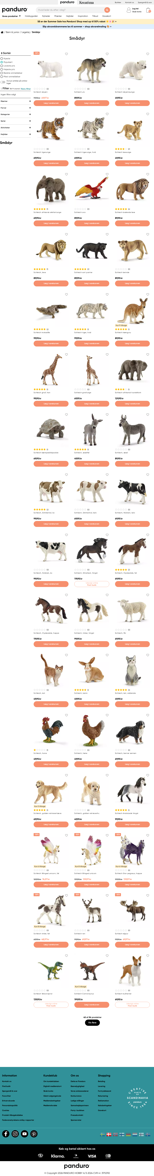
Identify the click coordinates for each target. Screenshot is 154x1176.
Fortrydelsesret (104, 1091)
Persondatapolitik (10, 1105)
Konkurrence (76, 1096)
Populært (8, 62)
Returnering (103, 1096)
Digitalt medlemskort (52, 1086)
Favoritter (6, 1096)
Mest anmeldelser (12, 76)
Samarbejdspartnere (79, 1105)
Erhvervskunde (8, 1101)
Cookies (5, 1110)
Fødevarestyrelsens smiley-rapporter (18, 1120)
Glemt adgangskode (52, 1096)
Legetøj (26, 32)
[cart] (148, 10)
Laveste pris (9, 66)
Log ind (135, 9)
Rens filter (26, 89)
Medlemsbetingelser (51, 1101)
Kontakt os (129, 2)
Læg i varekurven (51, 103)
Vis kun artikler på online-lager (17, 82)
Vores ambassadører (80, 1091)
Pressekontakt (77, 1115)
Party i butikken (77, 1110)
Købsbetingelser (105, 1105)
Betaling (101, 1081)
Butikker (118, 2)
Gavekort (102, 1110)
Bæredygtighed (77, 1086)
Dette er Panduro (78, 1081)
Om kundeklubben (51, 1081)
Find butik (6, 1086)
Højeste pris (9, 69)
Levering (101, 1086)
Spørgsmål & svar (145, 2)
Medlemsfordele (50, 1105)
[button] (11, 16)
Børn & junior (12, 32)
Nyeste (7, 58)
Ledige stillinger (77, 1101)
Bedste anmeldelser (13, 73)
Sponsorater (76, 1120)
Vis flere (92, 1022)
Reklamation (103, 1101)
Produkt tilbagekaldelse (12, 1115)
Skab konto (136, 12)
